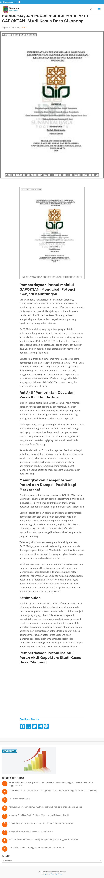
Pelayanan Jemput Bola (19, 798)
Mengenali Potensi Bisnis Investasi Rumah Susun (31, 831)
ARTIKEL (24, 28)
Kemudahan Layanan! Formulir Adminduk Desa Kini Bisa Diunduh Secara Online (45, 807)
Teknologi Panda (56, 874)
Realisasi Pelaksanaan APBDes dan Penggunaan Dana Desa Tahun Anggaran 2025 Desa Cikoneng (53, 790)
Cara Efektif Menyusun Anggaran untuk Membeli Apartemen (36, 847)
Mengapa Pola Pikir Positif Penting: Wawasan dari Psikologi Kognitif (39, 815)
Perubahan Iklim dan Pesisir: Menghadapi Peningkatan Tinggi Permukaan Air (44, 839)
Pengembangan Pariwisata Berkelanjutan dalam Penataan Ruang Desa (41, 823)
